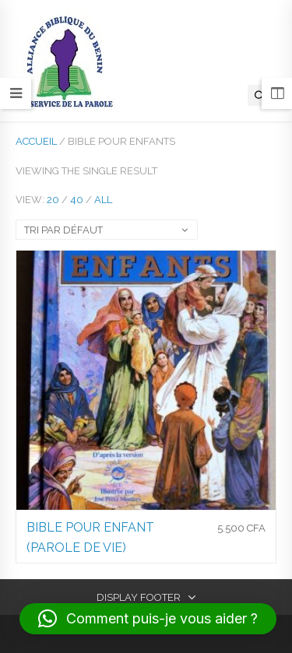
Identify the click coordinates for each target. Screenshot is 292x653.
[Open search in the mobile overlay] (260, 95)
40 (76, 199)
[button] (147, 618)
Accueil (36, 141)
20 (53, 199)
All (103, 199)
